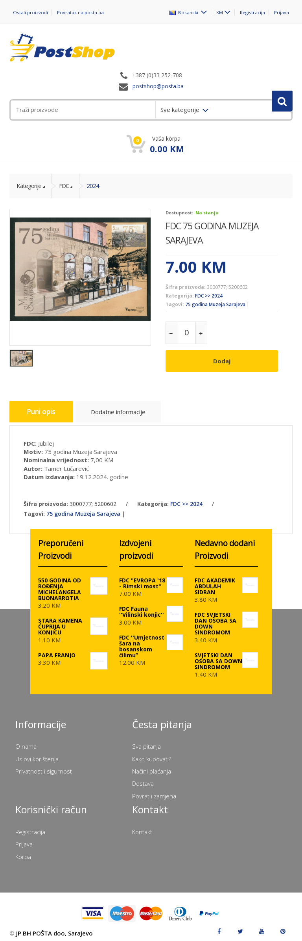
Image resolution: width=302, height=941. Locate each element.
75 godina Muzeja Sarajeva (215, 304)
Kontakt (142, 827)
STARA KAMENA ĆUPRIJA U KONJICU (60, 621)
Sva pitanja (146, 742)
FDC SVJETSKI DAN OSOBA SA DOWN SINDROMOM (215, 618)
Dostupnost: (179, 213)
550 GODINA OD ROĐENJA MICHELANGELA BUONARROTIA (59, 584)
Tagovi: (175, 304)
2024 (93, 186)
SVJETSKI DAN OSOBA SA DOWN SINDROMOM (218, 656)
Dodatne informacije (124, 411)
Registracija (252, 12)
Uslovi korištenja (37, 754)
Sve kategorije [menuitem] (180, 109)
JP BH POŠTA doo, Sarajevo (54, 928)
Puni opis (44, 409)
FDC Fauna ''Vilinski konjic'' (141, 607)
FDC (64, 186)
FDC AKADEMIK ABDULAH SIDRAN (215, 581)
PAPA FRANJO (57, 650)
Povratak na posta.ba (81, 12)
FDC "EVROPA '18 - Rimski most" (142, 578)
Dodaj (221, 361)
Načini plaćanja (151, 766)
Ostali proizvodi (31, 12)
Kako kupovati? (151, 754)
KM (219, 12)
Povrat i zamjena (154, 791)
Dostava (143, 779)
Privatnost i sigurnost (43, 766)
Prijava (281, 12)
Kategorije (29, 186)
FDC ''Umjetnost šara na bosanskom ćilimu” (141, 641)
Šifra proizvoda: (186, 287)
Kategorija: (180, 295)
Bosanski (184, 12)
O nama (26, 742)
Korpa (23, 852)
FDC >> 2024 (209, 295)
